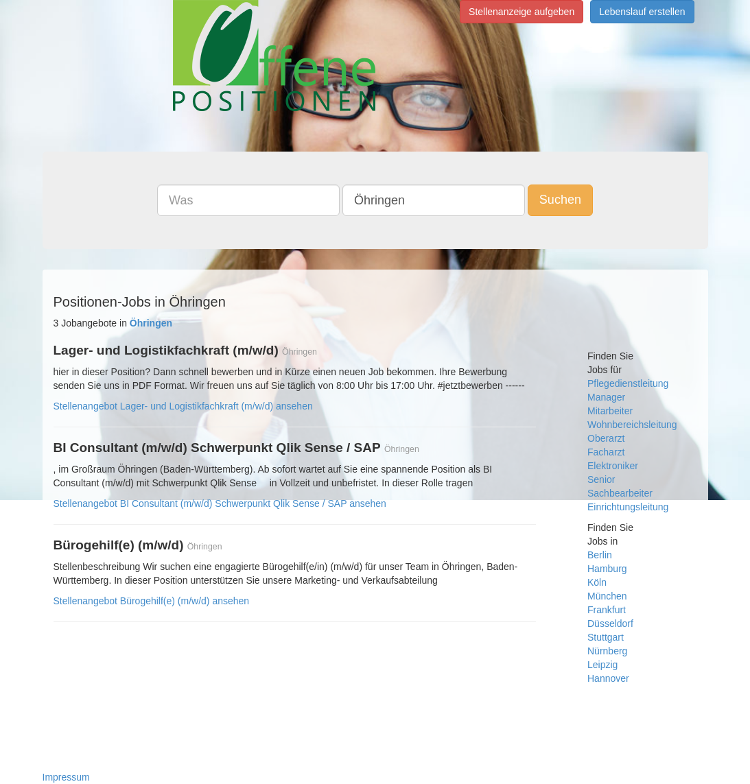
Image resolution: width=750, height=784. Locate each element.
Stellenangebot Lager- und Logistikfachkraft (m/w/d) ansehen (183, 406)
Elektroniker (612, 465)
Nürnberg (607, 650)
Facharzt (605, 452)
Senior (601, 479)
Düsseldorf (610, 623)
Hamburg (607, 568)
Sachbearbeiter (620, 493)
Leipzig (602, 664)
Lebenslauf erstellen (642, 11)
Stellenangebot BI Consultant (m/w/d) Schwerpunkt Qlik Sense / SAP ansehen (220, 503)
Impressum (66, 777)
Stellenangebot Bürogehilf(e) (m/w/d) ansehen (152, 600)
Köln (597, 582)
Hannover (608, 678)
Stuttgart (605, 637)
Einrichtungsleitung (627, 506)
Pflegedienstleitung (627, 383)
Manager (606, 397)
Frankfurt (606, 609)
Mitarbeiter (610, 410)
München (607, 596)
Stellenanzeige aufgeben (521, 11)
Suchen (560, 199)
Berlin (599, 554)
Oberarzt (605, 438)
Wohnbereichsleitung (632, 424)
